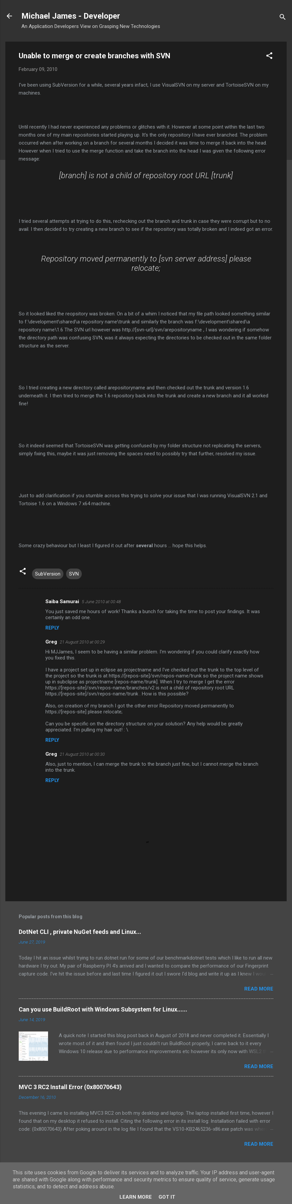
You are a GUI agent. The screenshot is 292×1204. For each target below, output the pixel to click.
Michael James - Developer (70, 16)
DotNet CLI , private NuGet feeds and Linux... (80, 931)
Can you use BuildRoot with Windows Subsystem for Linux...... (103, 1009)
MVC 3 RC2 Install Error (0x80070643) (70, 1086)
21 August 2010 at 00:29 (82, 641)
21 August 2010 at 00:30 (82, 754)
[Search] (283, 18)
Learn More (135, 1197)
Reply (52, 627)
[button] (269, 57)
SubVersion (47, 574)
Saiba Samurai (62, 601)
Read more (258, 989)
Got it (167, 1197)
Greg (51, 642)
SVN (74, 574)
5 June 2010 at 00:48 (101, 601)
